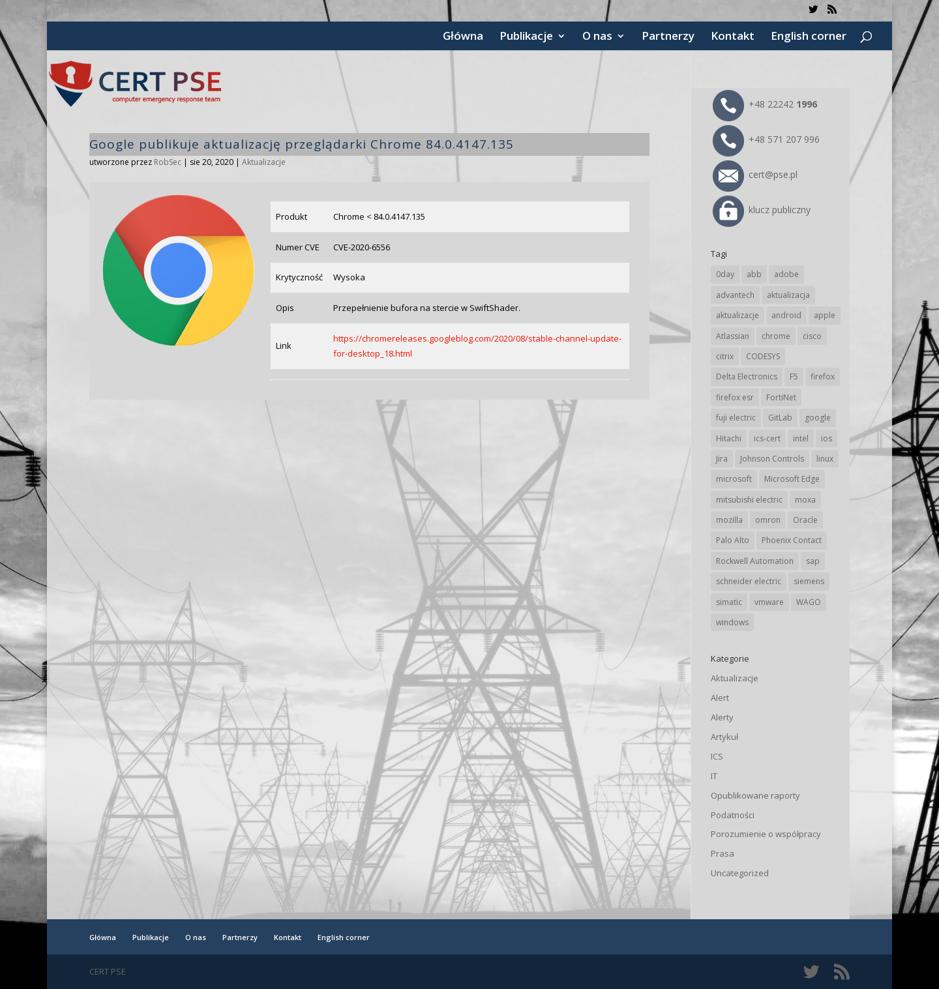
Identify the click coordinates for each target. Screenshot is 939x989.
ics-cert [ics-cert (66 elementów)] (767, 438)
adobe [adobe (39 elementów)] (786, 274)
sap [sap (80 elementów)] (813, 561)
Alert (720, 697)
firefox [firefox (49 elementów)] (823, 376)
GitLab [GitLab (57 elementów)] (780, 417)
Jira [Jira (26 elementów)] (722, 458)
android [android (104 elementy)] (786, 315)
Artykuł (724, 737)
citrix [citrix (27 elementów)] (725, 356)
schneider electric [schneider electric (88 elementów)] (748, 581)
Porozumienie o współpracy (766, 834)
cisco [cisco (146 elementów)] (812, 336)
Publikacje (526, 37)
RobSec (167, 162)
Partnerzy (668, 37)
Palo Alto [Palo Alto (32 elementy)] (732, 540)
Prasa (722, 853)
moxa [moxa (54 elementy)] (805, 499)
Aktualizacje (264, 162)
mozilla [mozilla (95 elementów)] (729, 519)
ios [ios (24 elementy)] (826, 438)
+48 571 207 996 (766, 139)
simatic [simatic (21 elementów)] (729, 602)
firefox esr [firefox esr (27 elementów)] (735, 397)
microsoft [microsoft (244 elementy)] (734, 478)
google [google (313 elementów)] (818, 417)
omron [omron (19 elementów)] (768, 519)
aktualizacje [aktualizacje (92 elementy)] (737, 315)
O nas (597, 37)
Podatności (732, 815)
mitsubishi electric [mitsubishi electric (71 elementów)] (749, 499)
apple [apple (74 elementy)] (824, 315)
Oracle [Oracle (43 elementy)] (805, 519)
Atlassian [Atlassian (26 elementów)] (732, 336)
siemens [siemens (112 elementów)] (809, 581)
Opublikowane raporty (755, 795)
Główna (463, 37)
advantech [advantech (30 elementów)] (735, 295)
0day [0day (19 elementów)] (725, 274)
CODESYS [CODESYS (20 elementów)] (763, 356)
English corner (808, 37)
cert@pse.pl (755, 174)
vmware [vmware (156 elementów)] (769, 602)
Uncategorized (740, 873)
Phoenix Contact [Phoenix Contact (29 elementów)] (792, 540)
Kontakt (732, 37)
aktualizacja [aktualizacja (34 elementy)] (788, 295)
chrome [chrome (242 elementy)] (776, 336)
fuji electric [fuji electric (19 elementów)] (736, 417)
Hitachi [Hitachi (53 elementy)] (728, 438)
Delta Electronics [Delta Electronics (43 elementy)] (746, 376)
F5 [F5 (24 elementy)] (794, 376)
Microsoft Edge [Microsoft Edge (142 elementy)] (792, 478)
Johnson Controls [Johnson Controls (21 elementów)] (772, 458)
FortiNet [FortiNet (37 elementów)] (781, 397)
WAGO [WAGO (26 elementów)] (808, 602)
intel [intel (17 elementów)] (801, 438)
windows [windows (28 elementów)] (732, 622)
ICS (717, 756)
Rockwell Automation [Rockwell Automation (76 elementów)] (755, 561)
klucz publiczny (762, 209)
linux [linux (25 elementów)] (824, 458)
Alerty (722, 717)
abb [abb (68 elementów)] (754, 274)
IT (714, 776)
